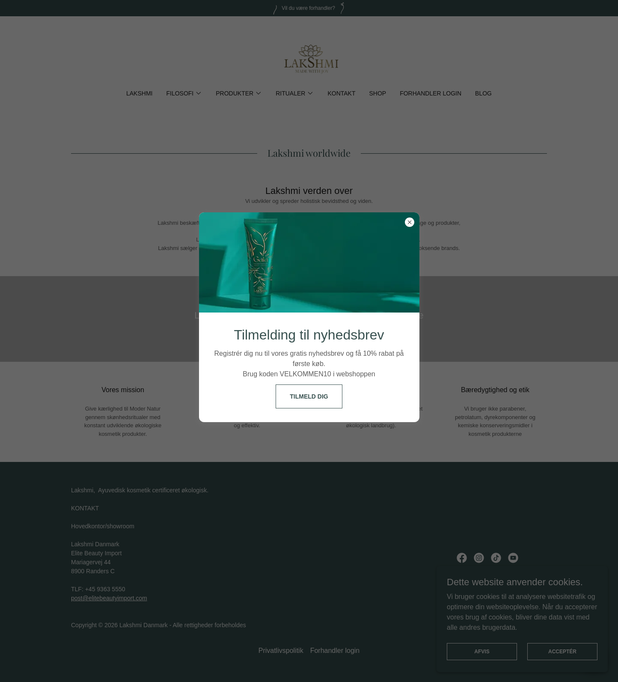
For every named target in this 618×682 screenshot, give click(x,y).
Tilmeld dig (309, 396)
